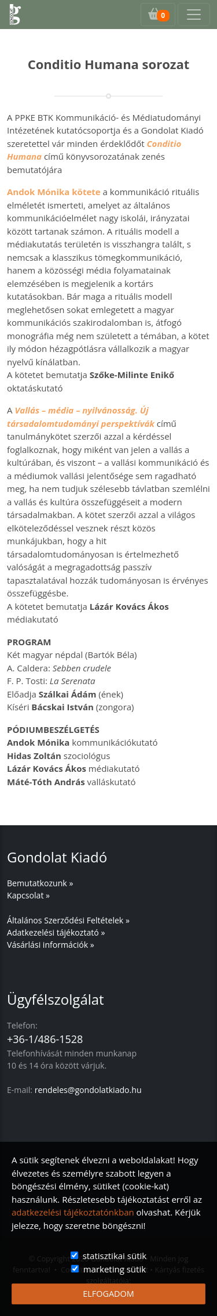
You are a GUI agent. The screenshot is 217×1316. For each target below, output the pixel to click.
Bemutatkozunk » (40, 883)
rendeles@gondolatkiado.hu (88, 1089)
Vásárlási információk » (50, 944)
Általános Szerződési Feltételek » (68, 920)
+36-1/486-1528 (45, 1039)
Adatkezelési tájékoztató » (56, 932)
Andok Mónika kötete (54, 191)
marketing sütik (114, 1269)
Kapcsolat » (28, 895)
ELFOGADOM (108, 1293)
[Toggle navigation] (194, 14)
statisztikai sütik (115, 1255)
